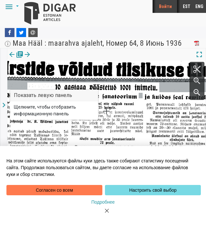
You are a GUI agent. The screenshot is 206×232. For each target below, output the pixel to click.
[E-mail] (33, 32)
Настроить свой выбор (152, 190)
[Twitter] (21, 32)
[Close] (103, 214)
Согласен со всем (54, 190)
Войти (165, 6)
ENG (199, 6)
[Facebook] (9, 32)
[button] (11, 6)
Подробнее (103, 202)
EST (186, 6)
